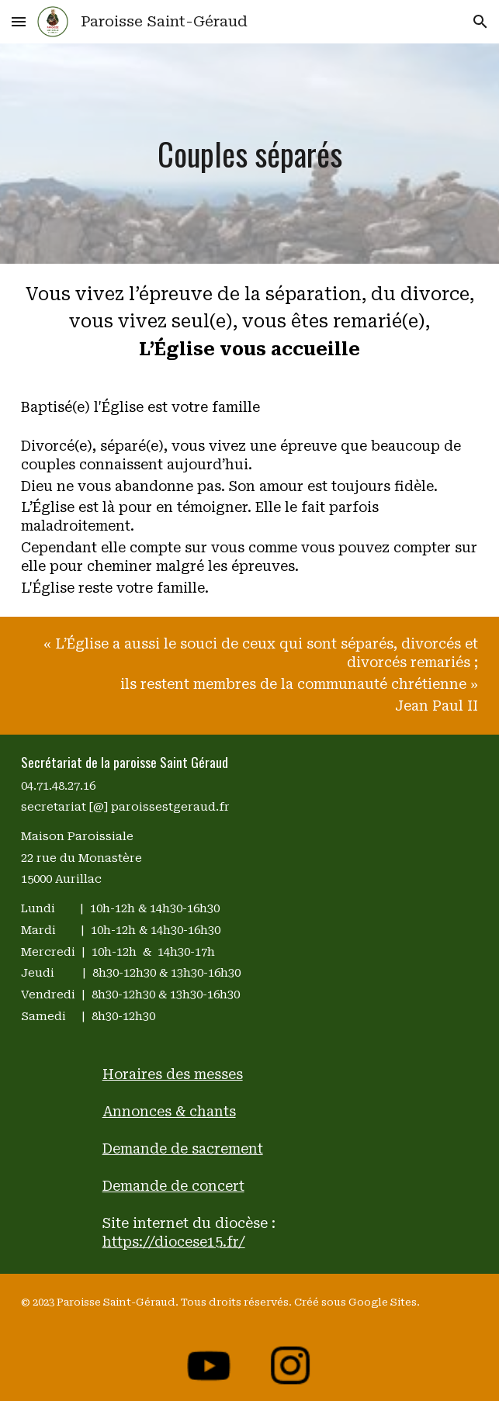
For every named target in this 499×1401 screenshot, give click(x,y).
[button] (18, 21)
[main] (249, 153)
